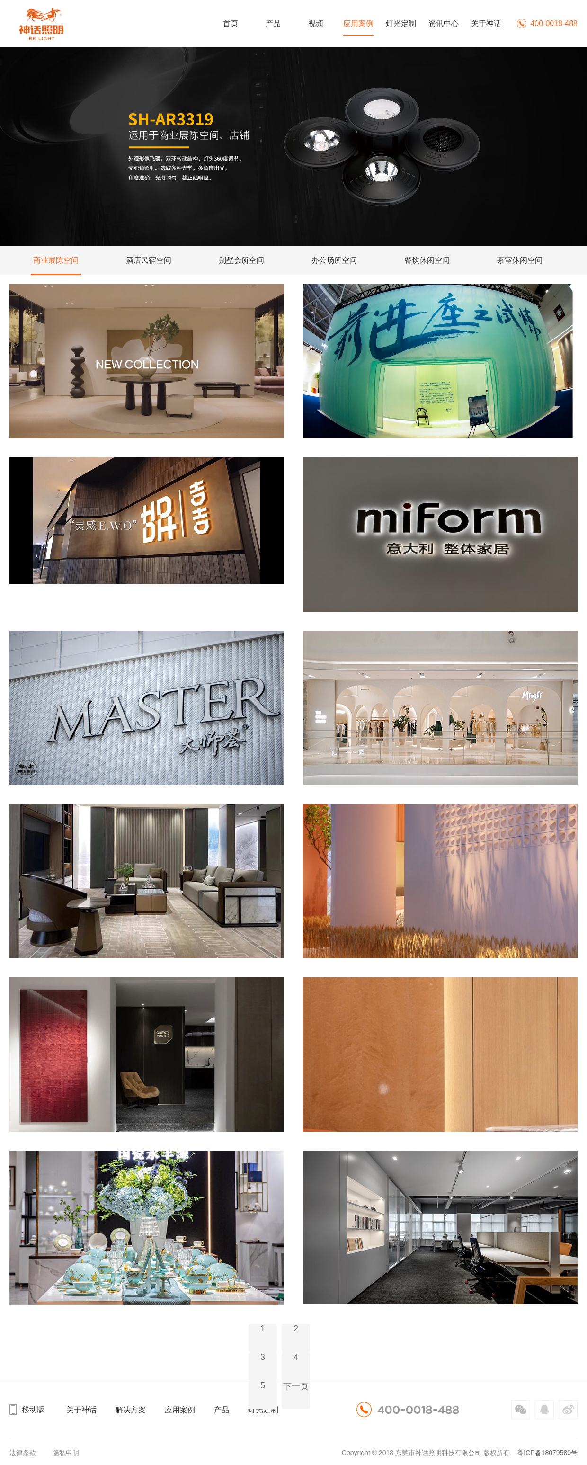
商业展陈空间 (56, 260)
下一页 (296, 1386)
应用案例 (358, 23)
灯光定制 (401, 23)
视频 (315, 23)
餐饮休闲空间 (427, 260)
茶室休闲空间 (520, 260)
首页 (230, 23)
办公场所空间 (334, 260)
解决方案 (131, 1410)
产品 (273, 23)
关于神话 (486, 23)
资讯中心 (443, 23)
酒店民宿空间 (148, 260)
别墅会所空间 (241, 260)
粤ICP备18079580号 (547, 1452)
